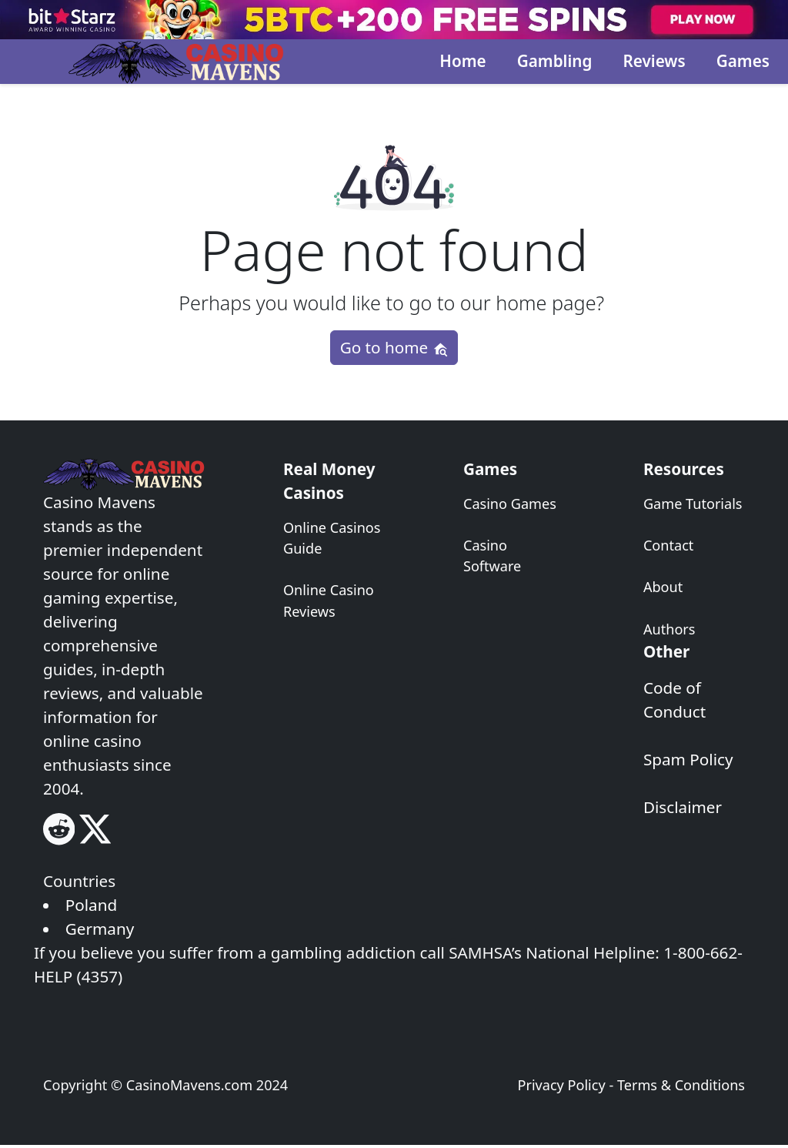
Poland (91, 904)
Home (462, 61)
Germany (100, 928)
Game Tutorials (693, 503)
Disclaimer (682, 807)
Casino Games (509, 503)
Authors (669, 629)
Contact (668, 545)
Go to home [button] (394, 347)
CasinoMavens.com (189, 1085)
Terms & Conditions (681, 1085)
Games (743, 61)
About (663, 586)
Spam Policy (688, 759)
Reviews (654, 61)
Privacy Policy (561, 1085)
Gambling (555, 61)
